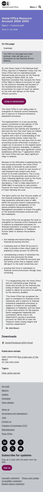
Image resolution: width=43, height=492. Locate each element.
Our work (5, 386)
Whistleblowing (8, 430)
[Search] (40, 7)
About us (5, 409)
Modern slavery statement (13, 484)
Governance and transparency (15, 413)
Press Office (7, 434)
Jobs (4, 417)
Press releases (8, 402)
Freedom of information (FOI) (14, 426)
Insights (5, 394)
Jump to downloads (14, 101)
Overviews (6, 398)
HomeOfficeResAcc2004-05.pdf (17, 343)
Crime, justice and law (11, 373)
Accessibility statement (12, 481)
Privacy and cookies (30, 478)
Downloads (8, 48)
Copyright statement (10, 478)
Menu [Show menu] (32, 7)
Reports (5, 390)
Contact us (6, 421)
